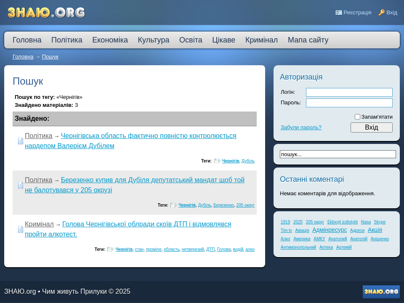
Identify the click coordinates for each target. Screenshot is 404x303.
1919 (285, 222)
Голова (224, 249)
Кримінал (39, 224)
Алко (285, 239)
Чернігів (230, 161)
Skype (380, 222)
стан (139, 249)
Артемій (344, 247)
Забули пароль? (301, 127)
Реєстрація (358, 12)
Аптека (326, 247)
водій (238, 249)
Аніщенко (380, 239)
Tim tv (286, 230)
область (171, 249)
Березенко (223, 205)
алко (250, 249)
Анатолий (337, 239)
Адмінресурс (329, 229)
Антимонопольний (298, 247)
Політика (38, 135)
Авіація (302, 230)
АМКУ (319, 239)
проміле (154, 249)
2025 (298, 222)
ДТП (210, 249)
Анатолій (358, 239)
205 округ (246, 205)
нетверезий (193, 249)
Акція (375, 229)
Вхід (392, 12)
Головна (23, 56)
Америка (301, 239)
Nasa (366, 222)
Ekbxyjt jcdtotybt (342, 222)
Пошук (50, 56)
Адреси (357, 230)
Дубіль (248, 161)
